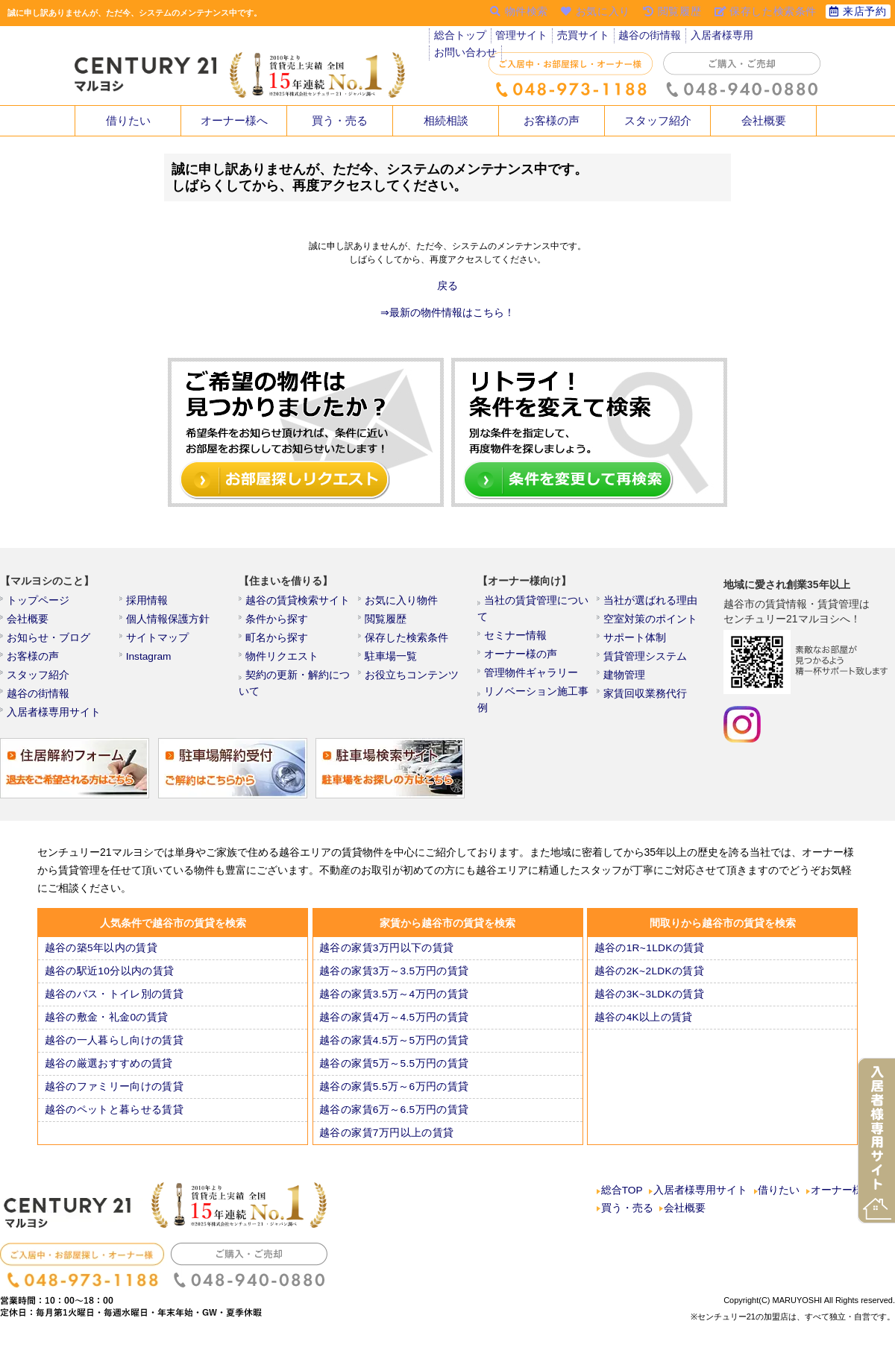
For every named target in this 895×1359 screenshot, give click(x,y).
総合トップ (459, 37)
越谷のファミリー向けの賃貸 (110, 1099)
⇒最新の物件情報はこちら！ (447, 313)
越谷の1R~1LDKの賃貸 (648, 961)
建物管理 (626, 683)
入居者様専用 (714, 37)
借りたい (128, 121)
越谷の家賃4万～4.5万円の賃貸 (390, 1030)
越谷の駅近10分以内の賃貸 (106, 984)
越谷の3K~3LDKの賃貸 (648, 1007)
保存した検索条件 (405, 643)
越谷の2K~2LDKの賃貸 (648, 984)
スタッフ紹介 (657, 121)
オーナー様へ (234, 121)
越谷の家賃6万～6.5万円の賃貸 (390, 1122)
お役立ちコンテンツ (409, 683)
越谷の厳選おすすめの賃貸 (105, 1076)
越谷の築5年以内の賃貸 (98, 961)
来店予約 (857, 12)
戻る (447, 286)
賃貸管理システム (643, 663)
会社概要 (764, 121)
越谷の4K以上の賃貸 (642, 1030)
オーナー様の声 (520, 643)
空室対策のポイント (648, 623)
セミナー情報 (515, 623)
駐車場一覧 (391, 663)
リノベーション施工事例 (538, 683)
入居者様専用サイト (51, 724)
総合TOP (622, 1205)
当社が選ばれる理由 (648, 603)
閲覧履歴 (387, 623)
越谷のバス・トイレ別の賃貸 (110, 1007)
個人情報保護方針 (166, 623)
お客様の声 (552, 121)
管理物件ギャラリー (529, 663)
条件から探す (277, 623)
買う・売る (340, 121)
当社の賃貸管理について (538, 603)
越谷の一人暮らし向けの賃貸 (110, 1053)
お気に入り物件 (400, 603)
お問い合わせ (784, 37)
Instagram (150, 663)
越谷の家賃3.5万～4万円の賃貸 (390, 1007)
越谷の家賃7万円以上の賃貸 (383, 1146)
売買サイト (580, 37)
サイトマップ (157, 643)
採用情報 (148, 603)
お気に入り (598, 12)
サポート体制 (635, 643)
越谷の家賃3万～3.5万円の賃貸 (390, 984)
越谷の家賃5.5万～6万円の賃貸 (390, 1099)
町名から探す (277, 643)
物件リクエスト (281, 663)
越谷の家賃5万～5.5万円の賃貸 (390, 1076)
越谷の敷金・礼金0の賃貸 (103, 1030)
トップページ (38, 603)
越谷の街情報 (645, 37)
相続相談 (446, 121)
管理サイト (519, 37)
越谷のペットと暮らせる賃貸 (110, 1122)
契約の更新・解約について (303, 683)
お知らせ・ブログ (47, 643)
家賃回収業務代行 (643, 704)
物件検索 (521, 12)
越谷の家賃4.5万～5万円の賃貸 (390, 1053)
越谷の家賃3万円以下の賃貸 (383, 961)
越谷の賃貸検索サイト (294, 603)
